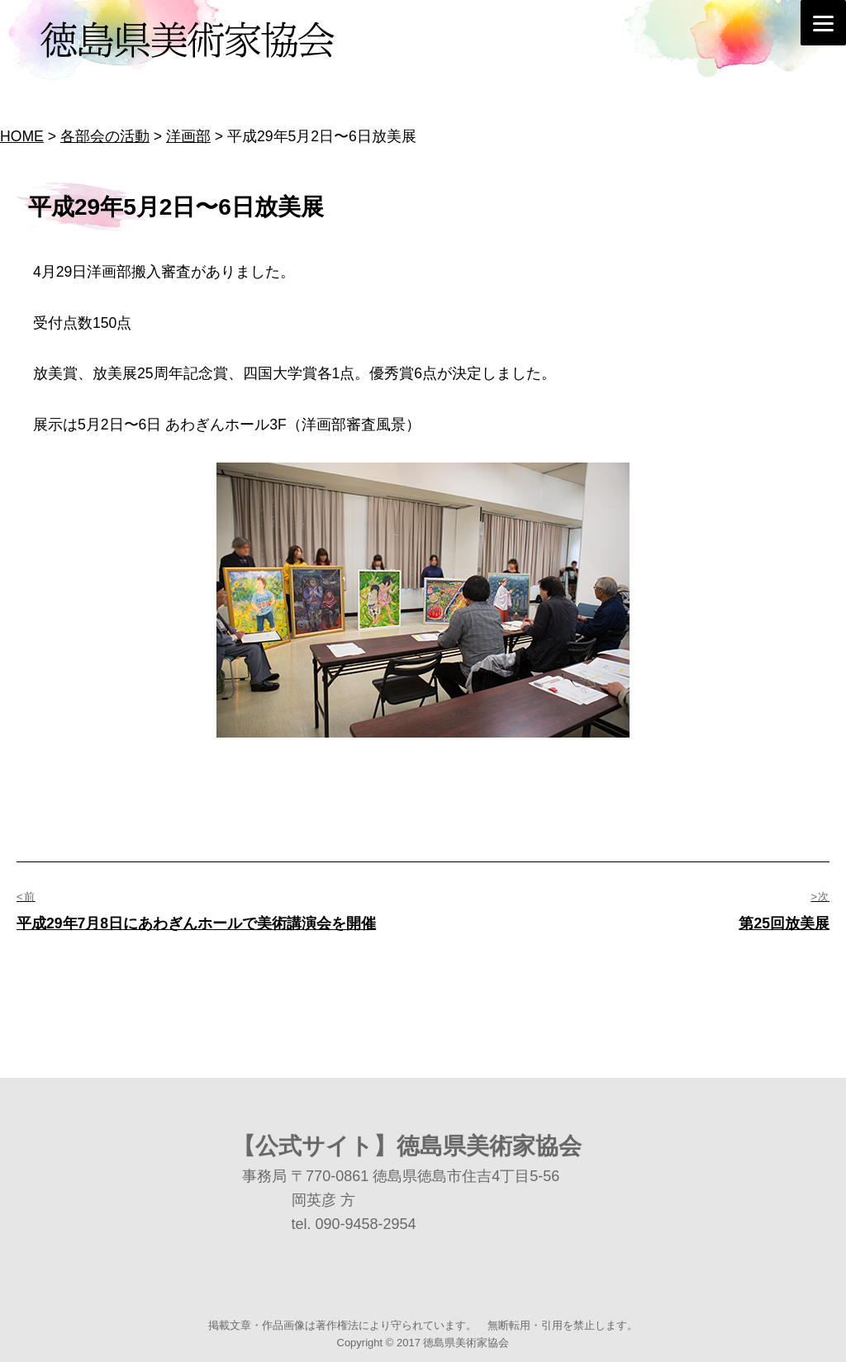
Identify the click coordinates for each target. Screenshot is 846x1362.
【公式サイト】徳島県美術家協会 (407, 1146)
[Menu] (823, 22)
